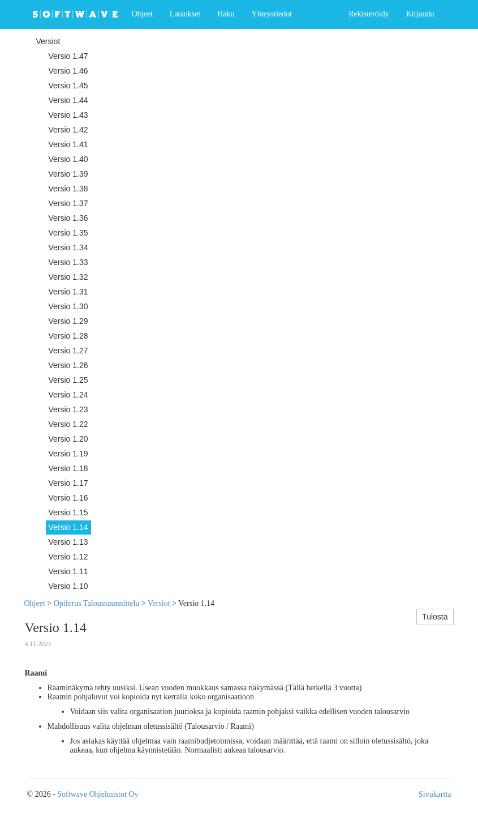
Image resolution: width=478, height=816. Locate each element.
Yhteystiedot (272, 14)
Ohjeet (142, 14)
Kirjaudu (420, 14)
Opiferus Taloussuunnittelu (97, 603)
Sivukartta (435, 794)
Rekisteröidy (368, 14)
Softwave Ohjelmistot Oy (97, 794)
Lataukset (185, 14)
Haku (225, 14)
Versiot (159, 603)
